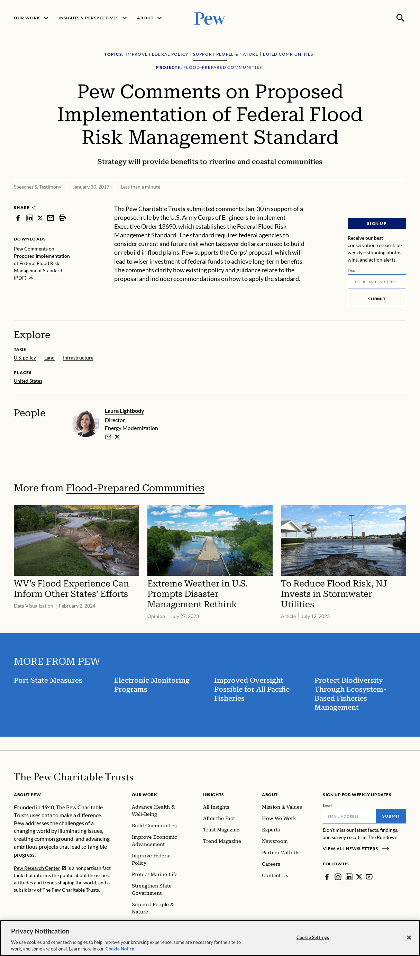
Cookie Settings (312, 937)
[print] (62, 217)
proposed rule (133, 217)
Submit (377, 298)
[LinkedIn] (349, 877)
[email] (108, 437)
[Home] (73, 777)
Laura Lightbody (124, 410)
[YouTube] (369, 877)
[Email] (377, 281)
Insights (213, 794)
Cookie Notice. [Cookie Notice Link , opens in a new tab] (120, 949)
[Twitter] (359, 877)
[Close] (409, 938)
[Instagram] (338, 877)
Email (352, 270)
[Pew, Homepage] (210, 18)
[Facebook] (327, 877)
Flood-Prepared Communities (135, 488)
